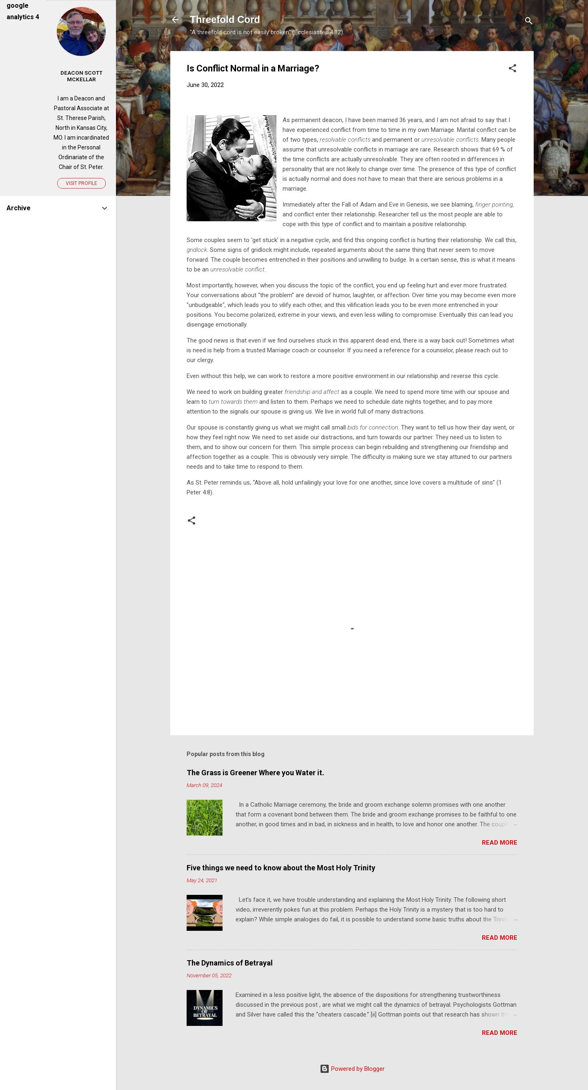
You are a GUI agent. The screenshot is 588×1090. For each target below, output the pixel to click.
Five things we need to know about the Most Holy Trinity (281, 867)
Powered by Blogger (352, 1068)
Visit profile (81, 183)
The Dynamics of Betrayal (230, 963)
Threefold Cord (225, 19)
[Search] (529, 22)
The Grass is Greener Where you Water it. (255, 772)
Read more (499, 842)
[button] (512, 69)
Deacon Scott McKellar (81, 75)
